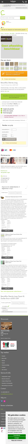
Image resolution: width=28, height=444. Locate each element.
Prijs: (2, 228)
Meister (3, 360)
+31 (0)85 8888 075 (7, 5)
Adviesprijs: (4, 134)
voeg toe (7, 230)
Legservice (18, 193)
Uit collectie (5, 306)
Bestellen (22, 303)
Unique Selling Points (6, 381)
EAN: (3, 311)
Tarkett (3, 362)
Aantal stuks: (4, 227)
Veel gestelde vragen (5, 172)
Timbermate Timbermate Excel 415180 (13, 196)
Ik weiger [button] (17, 437)
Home (2, 33)
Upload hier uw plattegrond (15, 73)
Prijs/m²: (3, 220)
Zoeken (22, 17)
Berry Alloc (4, 358)
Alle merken (4, 369)
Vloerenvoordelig (5, 365)
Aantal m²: (3, 225)
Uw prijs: (4, 136)
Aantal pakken (5, 132)
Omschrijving (15, 303)
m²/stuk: (3, 223)
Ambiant (3, 367)
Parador (3, 356)
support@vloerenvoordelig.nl (7, 393)
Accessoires (12, 193)
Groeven (4, 308)
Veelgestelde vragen (6, 376)
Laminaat (7, 33)
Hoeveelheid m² (5, 129)
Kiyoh (2, 409)
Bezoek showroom (6, 378)
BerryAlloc (12, 33)
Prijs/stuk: (3, 222)
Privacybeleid (4, 413)
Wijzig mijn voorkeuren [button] (16, 440)
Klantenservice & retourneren (21, 7)
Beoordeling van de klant (7, 385)
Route (9, 338)
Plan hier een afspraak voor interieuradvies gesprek (14, 29)
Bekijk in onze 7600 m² (14, 116)
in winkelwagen (10, 139)
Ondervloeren (4, 192)
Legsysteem (5, 310)
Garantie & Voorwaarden (7, 383)
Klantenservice (4, 170)
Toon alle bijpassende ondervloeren (11, 291)
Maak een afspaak (4, 338)
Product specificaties (6, 302)
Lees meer (7, 91)
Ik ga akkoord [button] (17, 435)
